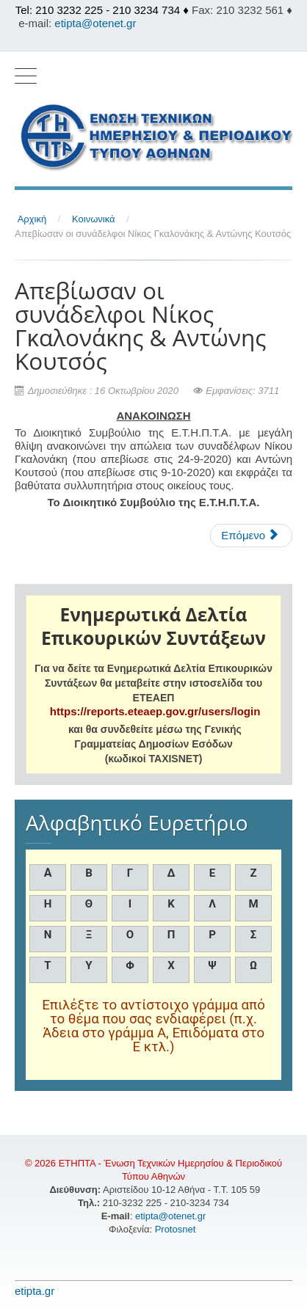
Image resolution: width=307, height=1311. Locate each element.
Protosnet (176, 1229)
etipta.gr (34, 1291)
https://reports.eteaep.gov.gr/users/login (155, 711)
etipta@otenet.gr (95, 23)
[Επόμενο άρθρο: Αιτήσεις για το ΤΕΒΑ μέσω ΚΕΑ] (251, 535)
